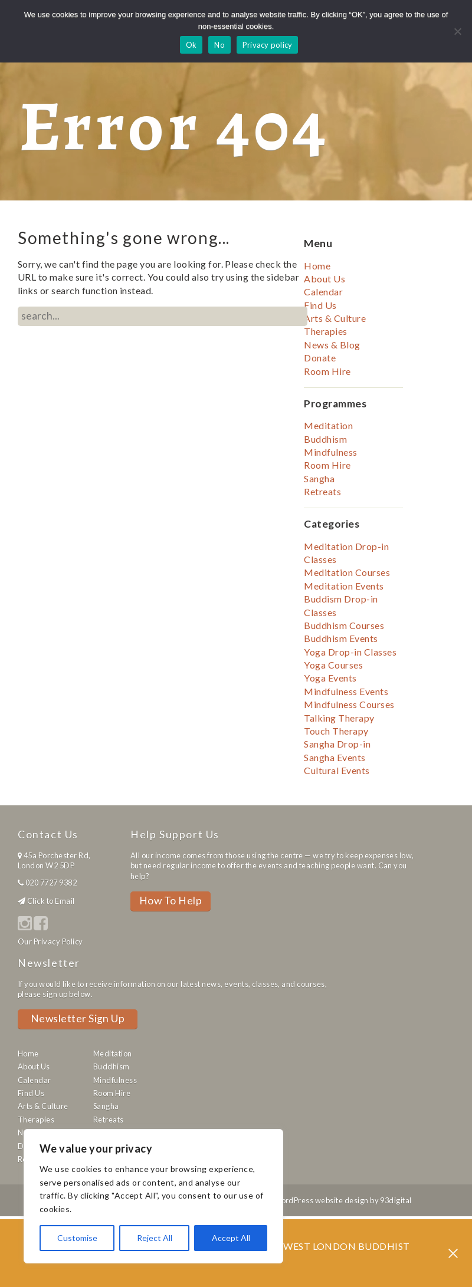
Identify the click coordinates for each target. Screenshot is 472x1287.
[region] (153, 1196)
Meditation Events (344, 585)
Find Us (320, 305)
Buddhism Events (341, 638)
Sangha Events (334, 757)
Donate (320, 357)
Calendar (323, 291)
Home (317, 265)
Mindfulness (330, 451)
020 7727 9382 (51, 882)
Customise (77, 1238)
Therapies (325, 331)
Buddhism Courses (344, 625)
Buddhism (325, 439)
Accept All (231, 1238)
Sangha (319, 478)
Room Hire (327, 371)
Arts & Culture (335, 318)
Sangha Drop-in (337, 743)
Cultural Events (336, 770)
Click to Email (51, 901)
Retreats (322, 491)
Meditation (328, 425)
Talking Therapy (339, 717)
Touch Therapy (336, 730)
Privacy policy (267, 45)
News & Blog (332, 344)
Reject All (154, 1238)
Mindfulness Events (346, 691)
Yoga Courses (333, 664)
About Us (324, 278)
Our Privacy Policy (50, 941)
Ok (191, 45)
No (219, 45)
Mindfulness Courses (349, 704)
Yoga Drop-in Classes (350, 651)
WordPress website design (321, 1200)
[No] (457, 31)
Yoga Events (330, 677)
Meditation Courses (347, 572)
